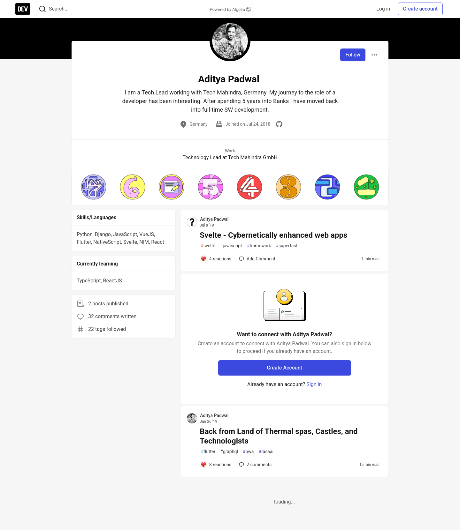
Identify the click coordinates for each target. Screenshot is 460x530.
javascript (231, 246)
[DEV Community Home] (23, 9)
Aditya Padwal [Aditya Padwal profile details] (214, 219)
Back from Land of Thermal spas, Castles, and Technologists (278, 436)
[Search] (42, 9)
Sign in (314, 384)
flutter (208, 451)
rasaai (265, 451)
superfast (286, 246)
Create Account (284, 368)
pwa (248, 451)
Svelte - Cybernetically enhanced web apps (273, 235)
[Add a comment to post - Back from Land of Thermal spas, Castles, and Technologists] (215, 464)
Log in (383, 9)
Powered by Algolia (230, 9)
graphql (229, 451)
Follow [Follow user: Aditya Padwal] (352, 55)
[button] (94, 187)
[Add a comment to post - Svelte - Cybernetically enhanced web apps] (215, 259)
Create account (420, 9)
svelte (208, 246)
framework (259, 246)
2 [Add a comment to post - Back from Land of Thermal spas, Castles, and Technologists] (255, 464)
